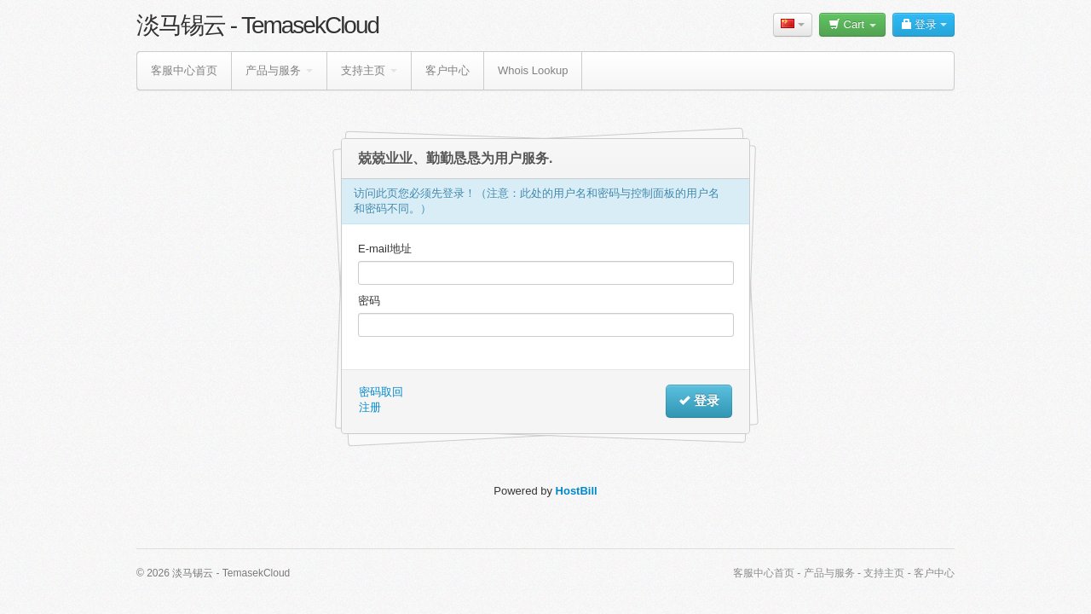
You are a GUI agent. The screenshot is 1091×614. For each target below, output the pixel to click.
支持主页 (369, 70)
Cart (852, 24)
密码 (369, 300)
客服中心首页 (184, 70)
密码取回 (381, 391)
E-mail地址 (385, 248)
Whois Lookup (533, 70)
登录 (923, 24)
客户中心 (447, 70)
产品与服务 (279, 70)
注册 (370, 407)
